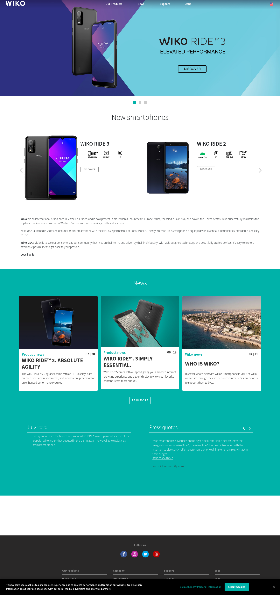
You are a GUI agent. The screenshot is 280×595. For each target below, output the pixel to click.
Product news (33, 354)
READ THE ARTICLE (162, 458)
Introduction (120, 579)
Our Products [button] (114, 4)
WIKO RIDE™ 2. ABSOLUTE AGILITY (52, 363)
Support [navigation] (165, 4)
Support (169, 579)
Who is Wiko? (202, 363)
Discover (89, 169)
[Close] (274, 589)
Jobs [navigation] (188, 4)
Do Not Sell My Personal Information (200, 589)
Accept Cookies (236, 589)
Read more (140, 400)
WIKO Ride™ (69, 579)
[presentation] (20, 170)
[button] (134, 102)
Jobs (217, 579)
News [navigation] (140, 4)
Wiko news (193, 354)
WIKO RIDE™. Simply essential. (128, 361)
